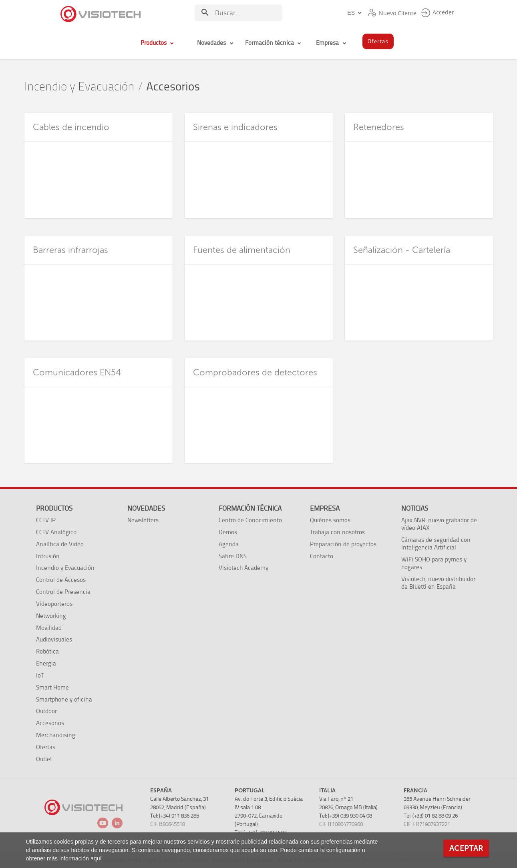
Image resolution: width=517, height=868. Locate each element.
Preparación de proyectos (343, 544)
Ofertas (45, 747)
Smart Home (52, 687)
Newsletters (143, 520)
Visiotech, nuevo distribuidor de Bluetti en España (438, 582)
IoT (40, 675)
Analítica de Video (60, 544)
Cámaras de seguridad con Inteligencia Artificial (436, 543)
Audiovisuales (54, 639)
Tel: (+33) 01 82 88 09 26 (431, 815)
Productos (54, 508)
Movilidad (49, 627)
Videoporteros (54, 603)
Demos (228, 532)
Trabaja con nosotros (337, 532)
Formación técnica (250, 508)
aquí (96, 858)
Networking (51, 615)
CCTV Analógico (56, 532)
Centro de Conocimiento (250, 520)
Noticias (414, 508)
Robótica (47, 651)
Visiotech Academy (243, 567)
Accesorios (50, 723)
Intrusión (48, 556)
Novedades (146, 508)
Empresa (325, 508)
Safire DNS (233, 556)
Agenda (229, 544)
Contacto (321, 556)
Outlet (44, 759)
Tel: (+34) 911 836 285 (174, 815)
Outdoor (46, 711)
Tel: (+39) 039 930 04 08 (345, 815)
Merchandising (55, 735)
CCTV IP (46, 520)
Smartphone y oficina (64, 699)
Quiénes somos (330, 520)
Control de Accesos (61, 579)
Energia (46, 663)
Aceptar (466, 848)
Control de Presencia (63, 591)
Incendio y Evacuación (79, 87)
